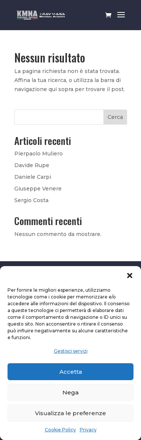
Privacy (88, 429)
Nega (70, 392)
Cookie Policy (60, 429)
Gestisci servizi (71, 351)
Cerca (115, 117)
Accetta (70, 371)
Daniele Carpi (32, 177)
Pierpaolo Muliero (38, 153)
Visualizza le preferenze (70, 413)
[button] (129, 275)
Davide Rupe (31, 165)
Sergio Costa (31, 200)
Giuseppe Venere (38, 188)
